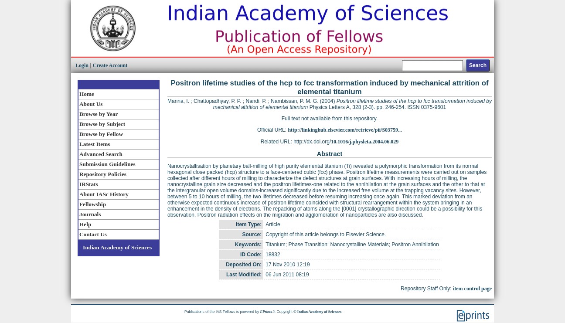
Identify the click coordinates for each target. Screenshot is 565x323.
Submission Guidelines (107, 164)
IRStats (88, 184)
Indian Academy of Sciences (117, 247)
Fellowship (92, 204)
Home (86, 94)
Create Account (110, 65)
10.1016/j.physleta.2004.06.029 (364, 142)
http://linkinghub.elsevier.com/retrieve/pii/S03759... (345, 130)
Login (81, 65)
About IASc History (104, 194)
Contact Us (93, 234)
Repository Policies (102, 174)
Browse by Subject (102, 124)
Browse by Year (98, 114)
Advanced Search (101, 154)
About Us (90, 104)
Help (85, 224)
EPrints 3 (267, 311)
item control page (472, 289)
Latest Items (94, 144)
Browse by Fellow (101, 134)
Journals (90, 214)
